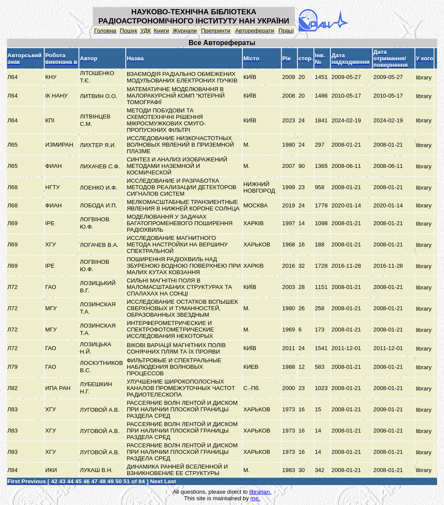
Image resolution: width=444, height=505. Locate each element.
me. (255, 498)
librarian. (260, 492)
